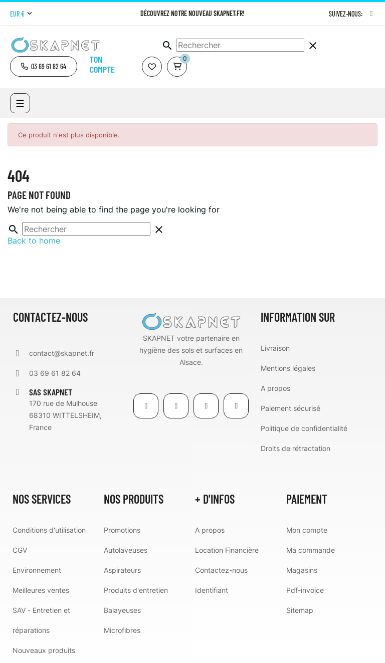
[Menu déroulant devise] (21, 14)
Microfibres (122, 630)
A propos (275, 388)
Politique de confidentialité (304, 428)
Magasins (301, 570)
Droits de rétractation (295, 448)
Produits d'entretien (136, 590)
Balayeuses (122, 610)
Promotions (122, 530)
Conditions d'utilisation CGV (49, 540)
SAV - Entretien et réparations (41, 620)
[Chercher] (240, 45)
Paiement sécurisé (290, 408)
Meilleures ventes (41, 590)
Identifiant (211, 590)
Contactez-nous (221, 570)
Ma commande (310, 550)
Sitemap (299, 610)
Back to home (34, 241)
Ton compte (102, 64)
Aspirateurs (122, 570)
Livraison (275, 348)
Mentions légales (288, 368)
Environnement (37, 570)
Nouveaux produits (44, 650)
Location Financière (227, 550)
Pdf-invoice (305, 590)
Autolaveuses (125, 550)
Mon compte (306, 530)
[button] (43, 66)
